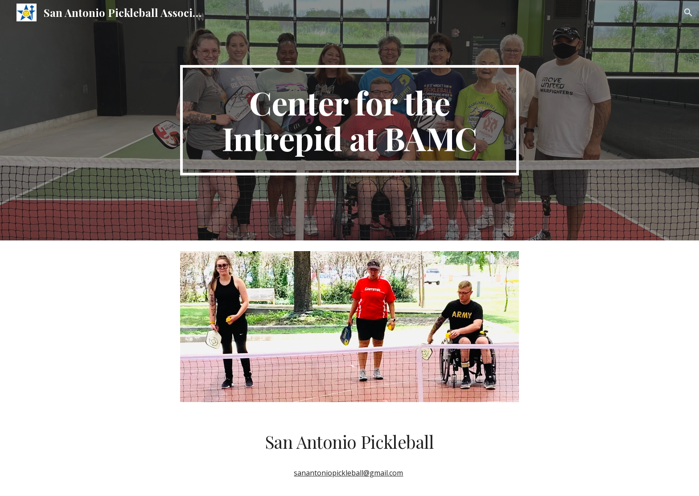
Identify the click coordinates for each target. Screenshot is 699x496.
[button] (688, 12)
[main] (349, 120)
